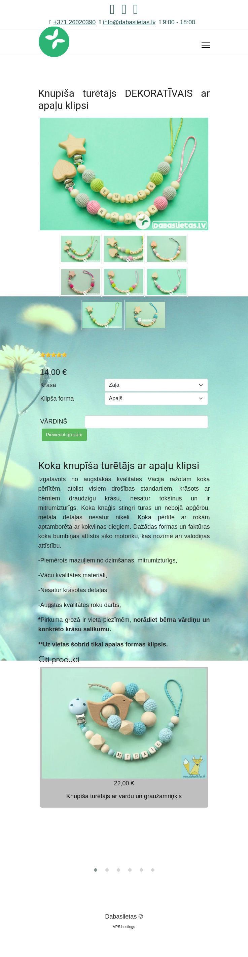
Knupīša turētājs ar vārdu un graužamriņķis (124, 796)
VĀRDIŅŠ (53, 421)
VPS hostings (124, 927)
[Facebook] (112, 11)
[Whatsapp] (135, 11)
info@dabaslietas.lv (129, 22)
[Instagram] (124, 11)
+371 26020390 (75, 22)
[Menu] (206, 45)
